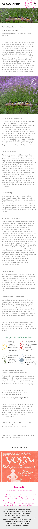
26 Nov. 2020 (14, 30)
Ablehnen (26, 525)
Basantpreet (6, 30)
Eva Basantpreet (11, 4)
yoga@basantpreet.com (24, 382)
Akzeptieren (17, 525)
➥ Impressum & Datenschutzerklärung (19, 491)
